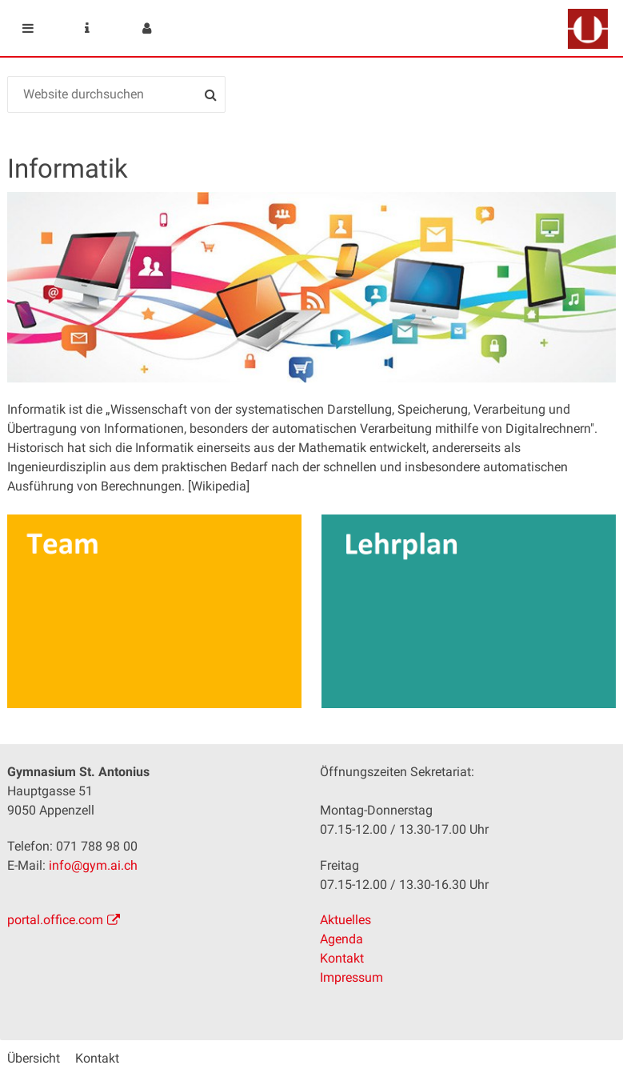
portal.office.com (55, 919)
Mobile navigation (28, 28)
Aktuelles (345, 919)
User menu (146, 28)
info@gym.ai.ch (93, 865)
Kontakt (342, 958)
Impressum (351, 977)
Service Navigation (87, 28)
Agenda (341, 939)
